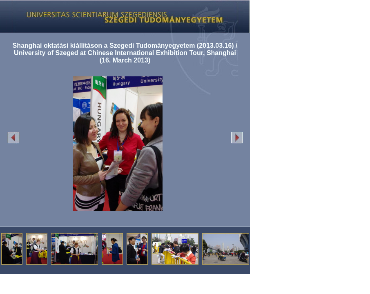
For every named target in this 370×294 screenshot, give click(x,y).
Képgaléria (122, 16)
